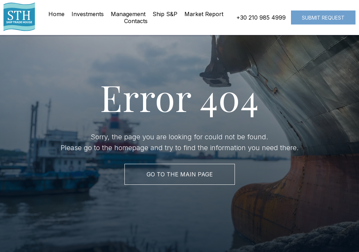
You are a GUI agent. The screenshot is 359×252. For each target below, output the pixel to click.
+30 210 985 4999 (261, 17)
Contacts (136, 21)
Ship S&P (165, 14)
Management (128, 14)
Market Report (203, 14)
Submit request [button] (323, 18)
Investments (88, 14)
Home (56, 14)
